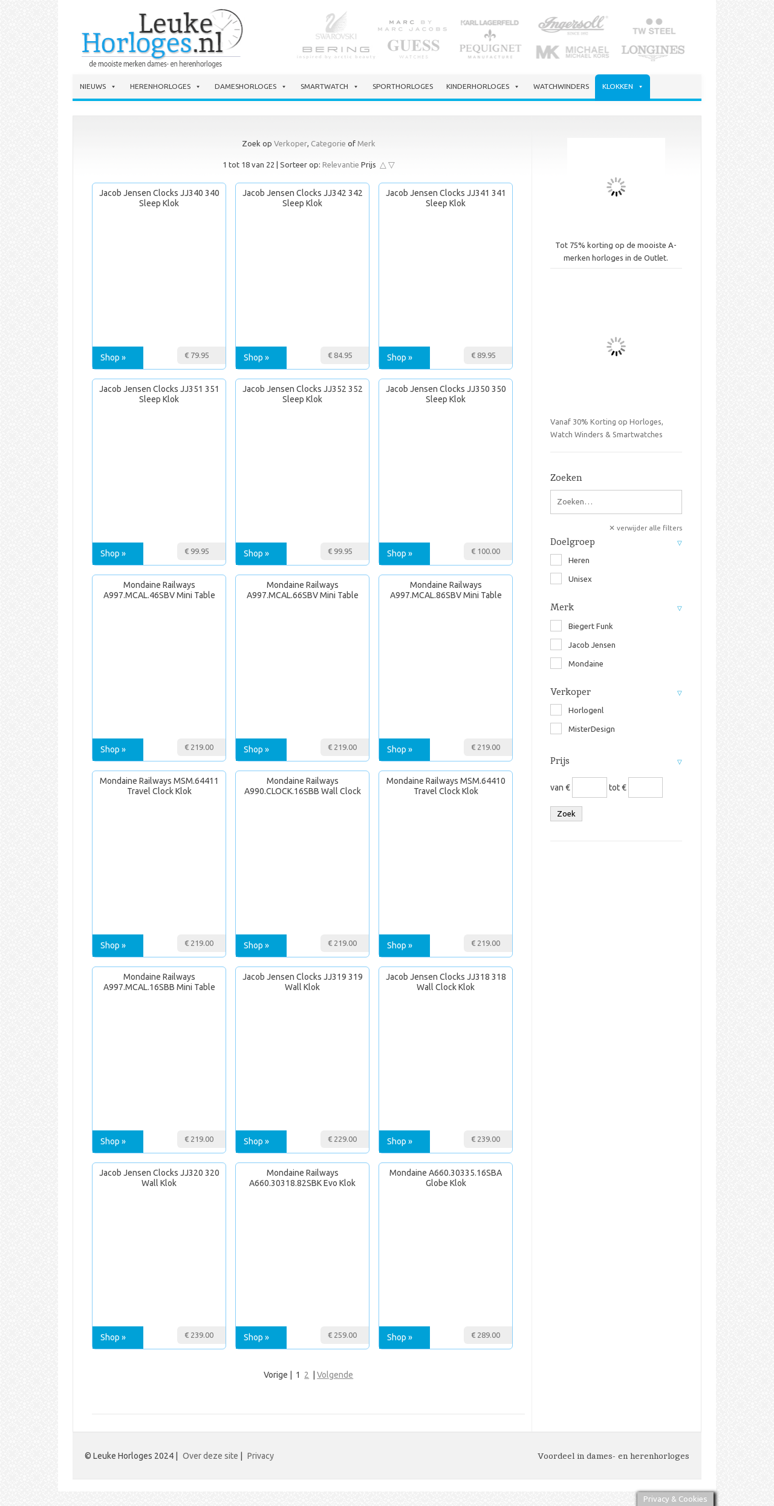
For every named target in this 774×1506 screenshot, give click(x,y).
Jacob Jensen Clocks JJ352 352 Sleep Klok (302, 394)
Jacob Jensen (583, 645)
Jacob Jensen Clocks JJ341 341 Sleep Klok (446, 198)
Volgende (335, 1375)
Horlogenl (576, 710)
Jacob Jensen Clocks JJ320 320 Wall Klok (159, 1178)
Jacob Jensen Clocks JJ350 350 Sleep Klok (446, 394)
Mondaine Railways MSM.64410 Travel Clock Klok (446, 786)
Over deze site (210, 1456)
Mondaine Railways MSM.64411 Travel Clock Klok (159, 786)
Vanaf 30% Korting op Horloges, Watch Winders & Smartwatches (616, 359)
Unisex (571, 579)
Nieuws (98, 86)
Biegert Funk (581, 626)
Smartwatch (330, 86)
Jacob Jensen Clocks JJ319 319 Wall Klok (302, 982)
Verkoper (290, 143)
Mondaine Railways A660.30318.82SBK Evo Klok (302, 1178)
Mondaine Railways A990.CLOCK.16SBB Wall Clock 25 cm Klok (302, 786)
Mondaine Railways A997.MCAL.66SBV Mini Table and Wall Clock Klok (303, 590)
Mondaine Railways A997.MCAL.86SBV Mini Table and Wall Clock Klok (446, 590)
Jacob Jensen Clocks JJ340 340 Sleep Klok (159, 198)
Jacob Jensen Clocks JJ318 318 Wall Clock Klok (446, 982)
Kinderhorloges (483, 86)
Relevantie (340, 164)
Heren (570, 560)
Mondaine (576, 663)
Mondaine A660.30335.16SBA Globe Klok (445, 1178)
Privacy (260, 1456)
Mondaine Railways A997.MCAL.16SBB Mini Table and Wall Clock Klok (159, 982)
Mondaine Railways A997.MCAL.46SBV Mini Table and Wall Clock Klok (159, 590)
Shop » (113, 357)
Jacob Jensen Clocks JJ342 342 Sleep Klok (302, 198)
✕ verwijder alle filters (645, 528)
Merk (366, 143)
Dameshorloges (251, 86)
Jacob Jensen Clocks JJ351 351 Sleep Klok (159, 394)
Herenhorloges (165, 86)
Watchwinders (561, 86)
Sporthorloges (402, 86)
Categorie (328, 143)
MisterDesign (582, 729)
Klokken (623, 86)
